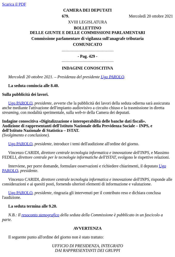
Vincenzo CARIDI (23, 152)
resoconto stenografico (41, 215)
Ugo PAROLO (112, 77)
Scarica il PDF (14, 4)
